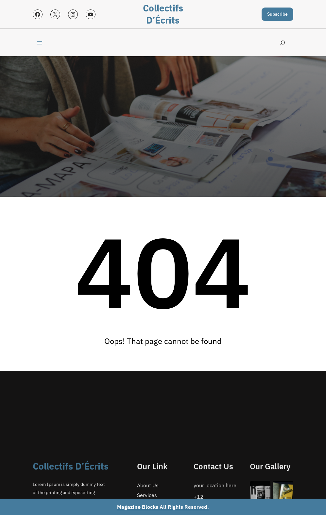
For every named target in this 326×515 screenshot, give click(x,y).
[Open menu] (39, 43)
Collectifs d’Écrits (163, 14)
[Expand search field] (282, 43)
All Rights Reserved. (163, 507)
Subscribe (277, 14)
